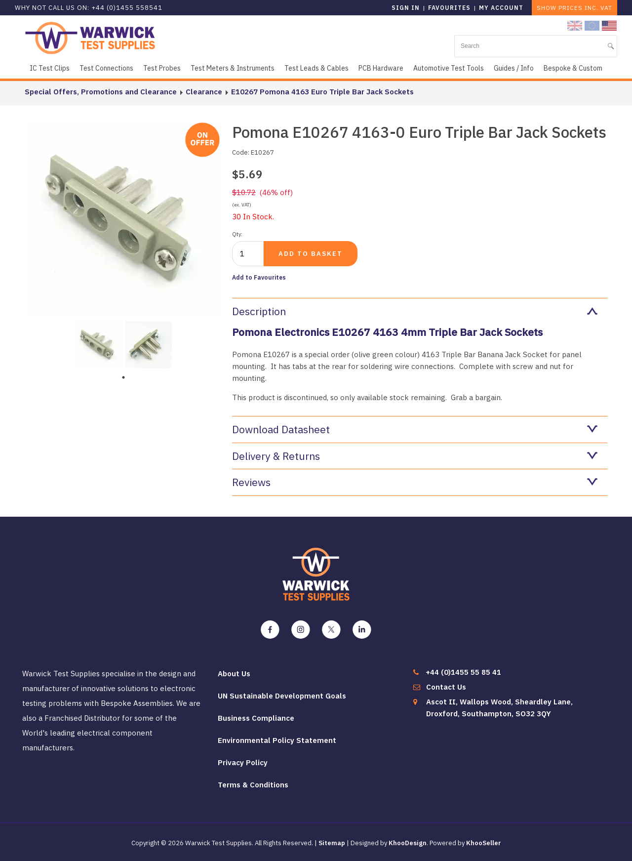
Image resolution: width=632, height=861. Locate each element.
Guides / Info (514, 68)
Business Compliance (256, 718)
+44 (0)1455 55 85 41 (463, 672)
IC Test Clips (50, 68)
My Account (501, 7)
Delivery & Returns (414, 456)
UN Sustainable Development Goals (282, 695)
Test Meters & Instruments (233, 68)
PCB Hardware (380, 68)
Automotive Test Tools (448, 68)
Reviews (414, 482)
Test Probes (162, 68)
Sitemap (331, 843)
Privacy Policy (243, 762)
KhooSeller (483, 843)
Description (414, 311)
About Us (234, 673)
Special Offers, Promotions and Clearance (101, 91)
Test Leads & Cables (316, 68)
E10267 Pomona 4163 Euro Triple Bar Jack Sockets (322, 91)
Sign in (406, 7)
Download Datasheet (414, 429)
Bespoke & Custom (573, 68)
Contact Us (446, 687)
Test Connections (106, 68)
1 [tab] (123, 377)
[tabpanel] (98, 344)
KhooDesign (408, 843)
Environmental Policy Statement (277, 740)
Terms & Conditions (253, 784)
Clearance (204, 91)
